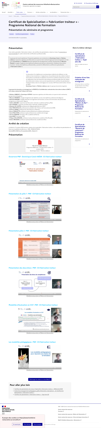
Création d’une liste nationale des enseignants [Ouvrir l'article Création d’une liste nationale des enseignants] (82, 79)
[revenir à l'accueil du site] (41, 4)
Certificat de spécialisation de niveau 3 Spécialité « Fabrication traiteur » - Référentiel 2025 (38, 389)
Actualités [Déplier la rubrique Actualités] (10, 12)
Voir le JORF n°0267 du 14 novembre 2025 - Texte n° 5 (23, 131)
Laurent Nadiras (23, 37)
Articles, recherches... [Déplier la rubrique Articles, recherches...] (41, 12)
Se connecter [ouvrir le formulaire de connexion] (79, 3)
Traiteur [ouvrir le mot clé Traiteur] (32, 34)
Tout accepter (37, 424)
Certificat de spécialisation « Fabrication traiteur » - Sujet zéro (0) (31, 394)
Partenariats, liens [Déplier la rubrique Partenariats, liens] (65, 12)
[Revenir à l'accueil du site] (8, 410)
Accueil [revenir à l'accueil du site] (4, 12)
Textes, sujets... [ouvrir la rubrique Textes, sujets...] (16, 16)
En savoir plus (16, 424)
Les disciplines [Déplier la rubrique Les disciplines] (53, 12)
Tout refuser (27, 424)
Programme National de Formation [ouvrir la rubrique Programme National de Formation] (28, 16)
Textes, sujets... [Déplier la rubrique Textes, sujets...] (19, 12)
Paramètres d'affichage (92, 3)
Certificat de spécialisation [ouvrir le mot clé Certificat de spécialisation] (22, 34)
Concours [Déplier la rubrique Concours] (29, 12)
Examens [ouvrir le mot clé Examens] (12, 34)
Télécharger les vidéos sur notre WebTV (39, 379)
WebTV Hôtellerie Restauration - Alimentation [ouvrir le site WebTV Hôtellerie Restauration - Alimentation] (69, 420)
